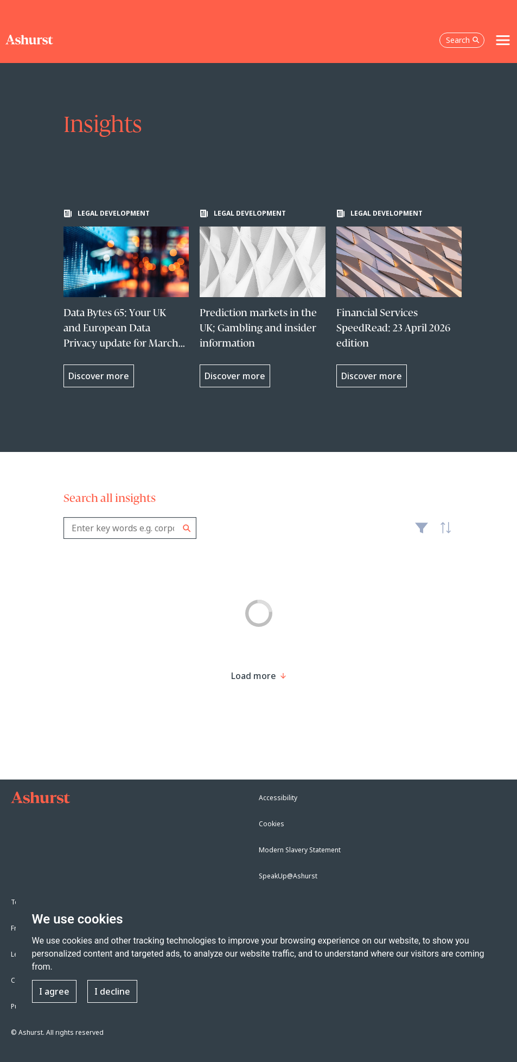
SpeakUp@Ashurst (288, 876)
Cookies (271, 823)
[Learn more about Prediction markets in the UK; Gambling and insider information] (262, 298)
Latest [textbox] (442, 533)
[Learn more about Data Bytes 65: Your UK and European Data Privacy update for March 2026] (126, 298)
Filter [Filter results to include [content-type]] (421, 532)
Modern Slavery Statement (300, 849)
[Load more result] (253, 675)
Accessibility (278, 797)
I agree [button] (54, 991)
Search (187, 528)
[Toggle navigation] (503, 40)
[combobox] (129, 528)
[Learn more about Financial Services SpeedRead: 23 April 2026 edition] (399, 298)
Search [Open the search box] (463, 40)
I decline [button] (112, 991)
